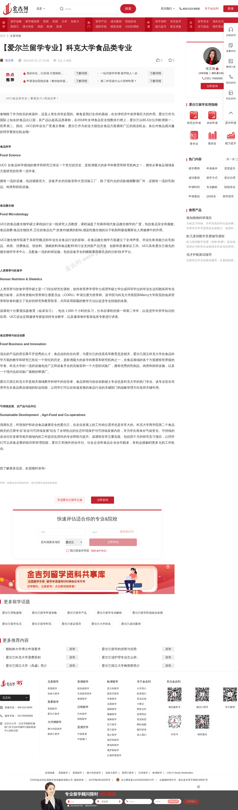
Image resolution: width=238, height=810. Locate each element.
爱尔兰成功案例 (131, 623)
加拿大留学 (54, 693)
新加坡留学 (83, 688)
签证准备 (175, 26)
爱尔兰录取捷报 (12, 612)
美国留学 (52, 688)
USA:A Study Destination (180, 772)
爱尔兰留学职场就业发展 (147, 612)
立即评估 (113, 542)
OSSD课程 (132, 26)
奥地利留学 (113, 745)
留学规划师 (32, 21)
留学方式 (212, 177)
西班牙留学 (113, 693)
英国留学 (52, 708)
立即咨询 (102, 499)
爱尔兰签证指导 (71, 623)
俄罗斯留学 (113, 750)
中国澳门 (82, 739)
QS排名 (211, 196)
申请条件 (212, 168)
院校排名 (130, 21)
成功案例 (116, 21)
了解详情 (81, 73)
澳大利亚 (28, 26)
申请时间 (194, 187)
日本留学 (82, 713)
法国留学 (112, 704)
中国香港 (82, 734)
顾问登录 (141, 729)
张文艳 (6, 60)
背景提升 (229, 168)
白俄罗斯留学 (114, 755)
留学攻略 (16, 21)
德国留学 (112, 709)
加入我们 (141, 734)
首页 (3, 35)
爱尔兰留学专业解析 (109, 612)
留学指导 (228, 196)
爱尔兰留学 (54, 713)
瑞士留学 (112, 734)
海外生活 (218, 21)
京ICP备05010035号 (99, 780)
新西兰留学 (54, 734)
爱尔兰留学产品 (77, 612)
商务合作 (141, 709)
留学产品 (101, 21)
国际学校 (101, 26)
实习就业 (203, 26)
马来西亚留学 (84, 693)
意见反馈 (141, 698)
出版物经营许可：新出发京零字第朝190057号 (183, 780)
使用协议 (141, 714)
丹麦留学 (112, 698)
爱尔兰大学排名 (101, 623)
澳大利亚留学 (55, 728)
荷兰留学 (112, 729)
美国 (55, 21)
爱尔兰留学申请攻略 (44, 612)
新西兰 (15, 26)
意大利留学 (113, 688)
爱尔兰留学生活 (12, 623)
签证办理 (229, 177)
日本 (64, 21)
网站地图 (141, 724)
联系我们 (141, 693)
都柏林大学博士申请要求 (23, 649)
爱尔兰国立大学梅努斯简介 (121, 665)
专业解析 (212, 187)
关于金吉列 (212, 8)
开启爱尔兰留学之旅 (69, 499)
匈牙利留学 (113, 740)
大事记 (140, 704)
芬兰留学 (112, 724)
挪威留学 (112, 714)
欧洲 (49, 26)
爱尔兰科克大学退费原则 (23, 657)
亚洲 (59, 26)
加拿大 (75, 21)
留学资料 (160, 21)
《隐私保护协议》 (98, 550)
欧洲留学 (157, 772)
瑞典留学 (112, 719)
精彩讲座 (116, 26)
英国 (46, 21)
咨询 (72, 648)
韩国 (40, 26)
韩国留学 (82, 719)
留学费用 (194, 168)
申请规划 (194, 196)
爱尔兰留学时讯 (41, 623)
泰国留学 (82, 698)
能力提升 (160, 26)
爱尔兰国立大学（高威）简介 (26, 665)
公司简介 (141, 688)
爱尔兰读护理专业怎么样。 (121, 657)
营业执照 (141, 719)
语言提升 (175, 21)
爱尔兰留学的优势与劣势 (119, 649)
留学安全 (203, 21)
